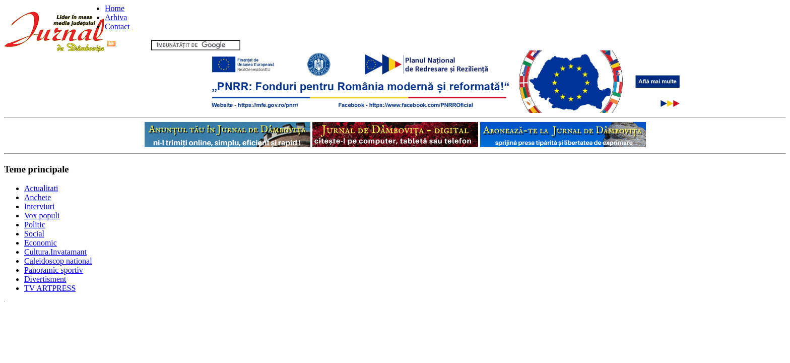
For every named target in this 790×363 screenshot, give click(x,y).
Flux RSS (128, 44)
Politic (34, 224)
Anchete (37, 197)
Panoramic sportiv (53, 270)
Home (114, 8)
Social (34, 233)
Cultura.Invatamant (55, 252)
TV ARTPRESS (50, 288)
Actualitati (41, 188)
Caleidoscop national (58, 261)
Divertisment (45, 279)
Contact (117, 26)
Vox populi (41, 215)
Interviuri (39, 206)
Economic (40, 242)
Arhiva (116, 17)
